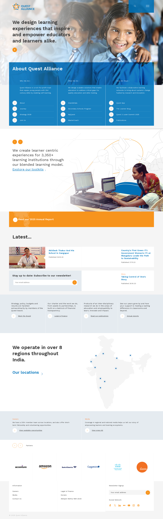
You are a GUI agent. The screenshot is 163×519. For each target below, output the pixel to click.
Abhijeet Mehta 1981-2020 (71, 499)
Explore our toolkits (32, 169)
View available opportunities (30, 430)
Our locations (31, 372)
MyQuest (71, 114)
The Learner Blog (123, 109)
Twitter (115, 506)
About (22, 103)
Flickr (124, 506)
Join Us (23, 120)
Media (14, 495)
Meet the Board (21, 316)
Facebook (110, 506)
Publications (121, 120)
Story (123, 274)
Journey (23, 109)
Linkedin (119, 506)
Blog (138, 506)
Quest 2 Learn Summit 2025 (127, 114)
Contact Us (16, 499)
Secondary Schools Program (79, 109)
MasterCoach (73, 120)
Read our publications (96, 316)
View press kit (97, 430)
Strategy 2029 (25, 114)
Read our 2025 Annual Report (35, 219)
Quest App (120, 103)
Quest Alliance (21, 515)
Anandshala (72, 103)
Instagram (133, 506)
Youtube (129, 506)
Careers (15, 491)
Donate (64, 495)
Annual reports (129, 316)
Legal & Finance (57, 316)
